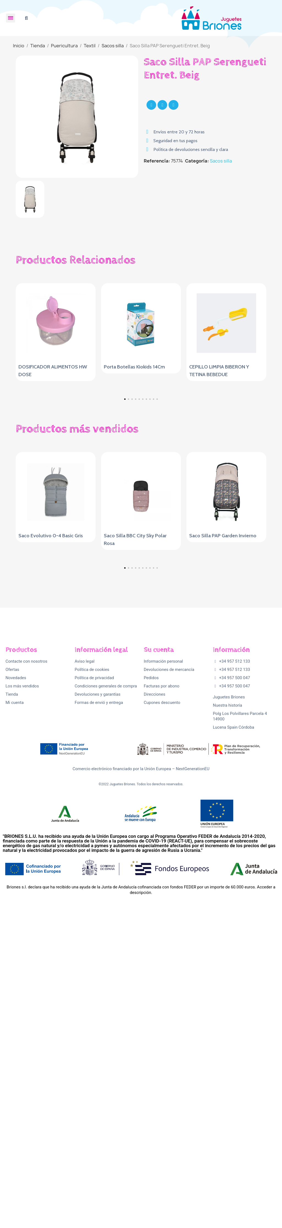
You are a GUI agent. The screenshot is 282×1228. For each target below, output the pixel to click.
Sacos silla (221, 161)
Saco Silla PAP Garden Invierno (222, 681)
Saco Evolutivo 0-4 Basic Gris (50, 681)
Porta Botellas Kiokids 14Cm (134, 367)
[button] (26, 18)
